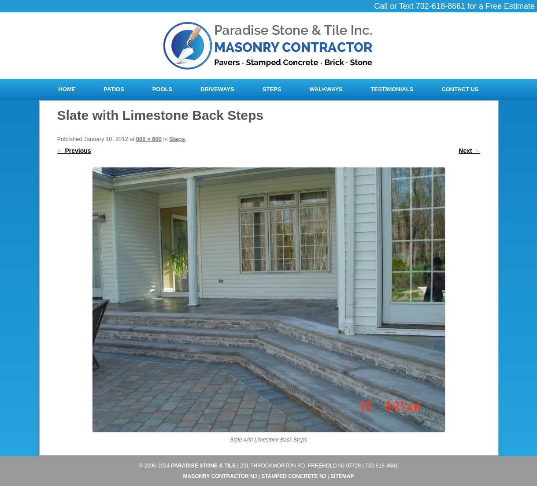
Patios (114, 89)
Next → (469, 150)
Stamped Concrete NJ (293, 476)
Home (66, 89)
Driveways (217, 89)
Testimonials (392, 89)
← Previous (74, 150)
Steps (272, 89)
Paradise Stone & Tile (203, 466)
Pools (162, 89)
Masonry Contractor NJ (220, 476)
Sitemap (342, 476)
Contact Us (459, 89)
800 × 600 (149, 139)
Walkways (325, 89)
